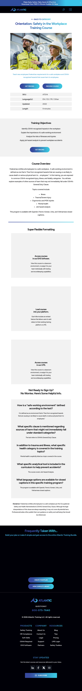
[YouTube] (49, 667)
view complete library (41, 586)
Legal (41, 638)
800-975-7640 (41, 610)
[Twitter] (43, 667)
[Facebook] (38, 667)
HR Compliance (26, 634)
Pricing (56, 638)
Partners (41, 645)
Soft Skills (26, 638)
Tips (56, 634)
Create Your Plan (41, 580)
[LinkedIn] (32, 667)
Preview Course (52, 86)
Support (41, 641)
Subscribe (41, 675)
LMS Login (56, 641)
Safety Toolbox (56, 645)
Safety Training (26, 630)
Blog (56, 630)
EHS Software (26, 645)
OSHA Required (26, 641)
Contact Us (41, 634)
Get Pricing (29, 86)
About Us (41, 630)
